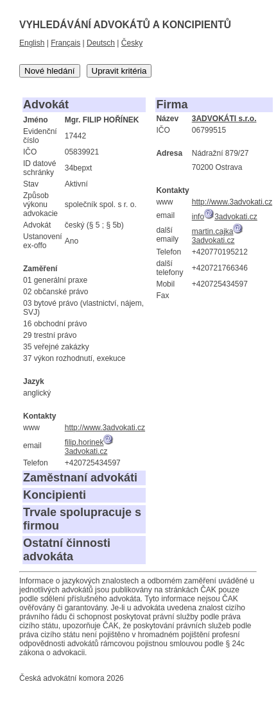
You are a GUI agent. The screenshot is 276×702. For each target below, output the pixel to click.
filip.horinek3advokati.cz (89, 447)
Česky (131, 42)
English (31, 42)
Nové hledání (49, 71)
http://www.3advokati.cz (105, 427)
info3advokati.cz (224, 216)
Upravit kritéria (119, 71)
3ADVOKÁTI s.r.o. (224, 118)
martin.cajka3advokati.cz (218, 236)
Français (65, 42)
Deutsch (101, 42)
